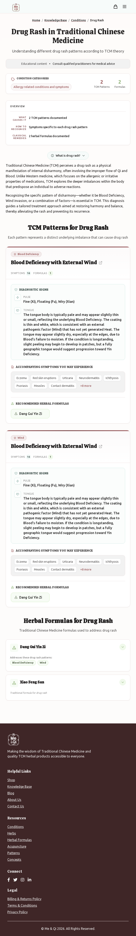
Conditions (15, 827)
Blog (10, 793)
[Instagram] (22, 880)
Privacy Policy (17, 912)
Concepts (14, 859)
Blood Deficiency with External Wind (57, 262)
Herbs (11, 833)
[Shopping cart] (115, 6)
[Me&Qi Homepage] (16, 7)
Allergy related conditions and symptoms (41, 87)
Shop (11, 780)
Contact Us (15, 806)
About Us (14, 800)
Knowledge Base (19, 786)
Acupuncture (16, 846)
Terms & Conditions (22, 905)
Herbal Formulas (19, 840)
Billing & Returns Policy (24, 899)
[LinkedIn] (29, 880)
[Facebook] (8, 880)
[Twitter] (15, 880)
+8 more (85, 385)
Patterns (13, 853)
